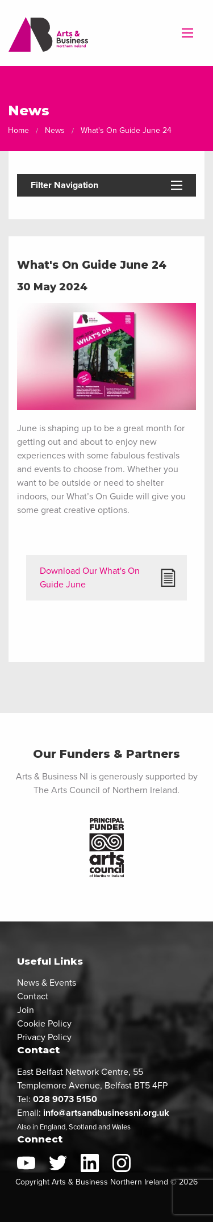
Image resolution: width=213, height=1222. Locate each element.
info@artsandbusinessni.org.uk (106, 1112)
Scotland (83, 1126)
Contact (32, 996)
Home (18, 130)
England (52, 1126)
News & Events (46, 982)
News (55, 130)
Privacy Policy (44, 1037)
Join (25, 1009)
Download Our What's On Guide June (90, 577)
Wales (121, 1126)
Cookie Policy (44, 1023)
